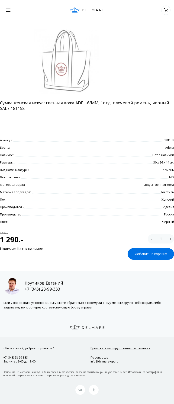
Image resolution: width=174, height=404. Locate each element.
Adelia (169, 147)
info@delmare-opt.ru (104, 361)
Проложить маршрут (120, 348)
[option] (66, 61)
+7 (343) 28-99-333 (42, 289)
